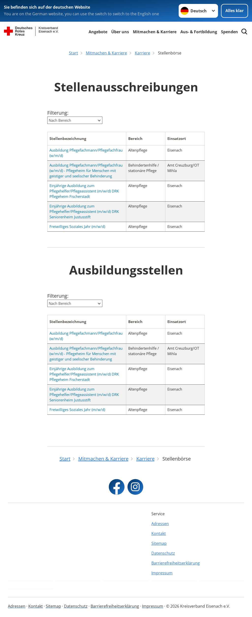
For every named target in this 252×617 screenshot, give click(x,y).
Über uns (120, 31)
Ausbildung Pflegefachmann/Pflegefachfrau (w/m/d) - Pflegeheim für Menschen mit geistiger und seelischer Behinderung (86, 170)
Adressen (160, 523)
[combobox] (74, 120)
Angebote (98, 31)
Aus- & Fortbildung (198, 31)
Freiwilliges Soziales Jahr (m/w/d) (77, 226)
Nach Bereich (60, 120)
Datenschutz (163, 553)
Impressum (162, 573)
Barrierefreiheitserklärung (173, 563)
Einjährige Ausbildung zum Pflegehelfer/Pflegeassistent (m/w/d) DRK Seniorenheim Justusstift (84, 211)
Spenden (229, 31)
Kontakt (158, 533)
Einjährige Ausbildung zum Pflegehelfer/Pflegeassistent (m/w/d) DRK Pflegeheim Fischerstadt (84, 191)
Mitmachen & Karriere (154, 31)
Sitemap (159, 543)
